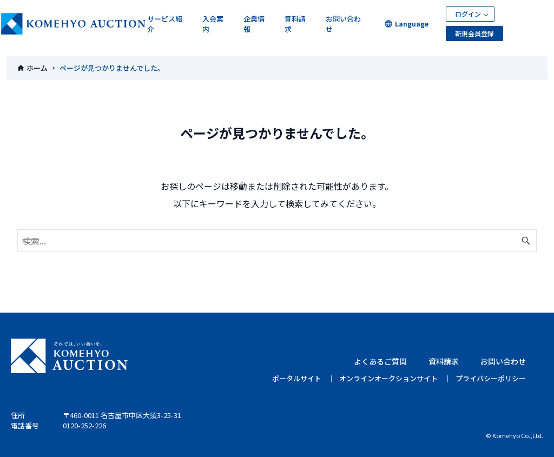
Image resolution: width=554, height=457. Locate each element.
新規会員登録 (474, 33)
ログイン (468, 13)
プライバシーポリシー (491, 378)
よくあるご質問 (380, 361)
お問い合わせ (343, 24)
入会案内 (212, 24)
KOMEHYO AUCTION (69, 356)
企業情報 (254, 24)
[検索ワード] (277, 240)
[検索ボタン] (526, 240)
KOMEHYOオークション (73, 24)
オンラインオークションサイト (388, 378)
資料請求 (295, 24)
